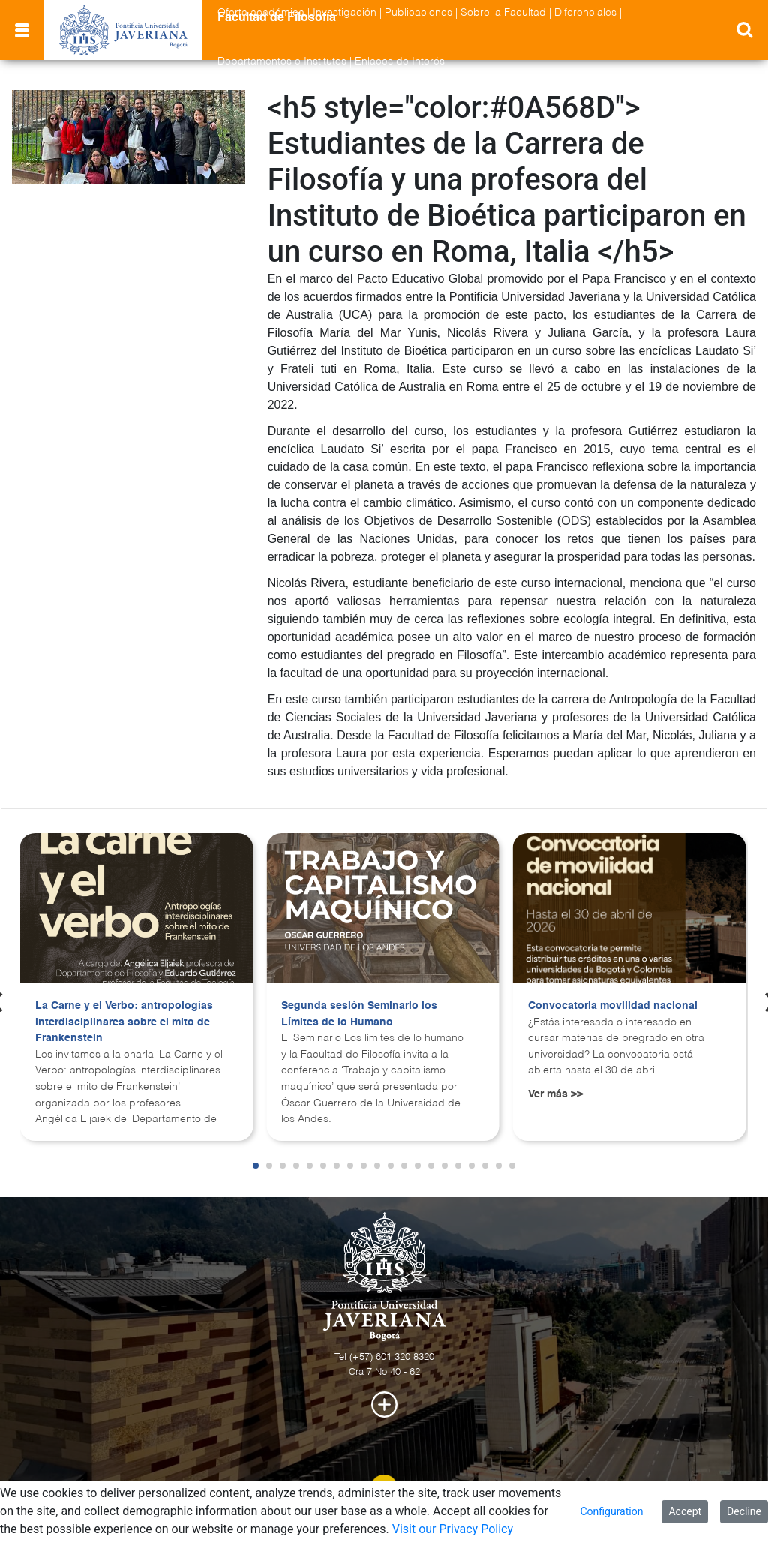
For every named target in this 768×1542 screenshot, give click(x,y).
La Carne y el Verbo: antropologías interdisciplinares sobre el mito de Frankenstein (124, 1021)
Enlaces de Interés (400, 61)
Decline (744, 1511)
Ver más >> (555, 1094)
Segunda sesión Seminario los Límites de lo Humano (359, 1014)
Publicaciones (418, 13)
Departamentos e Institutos (282, 61)
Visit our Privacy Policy (452, 1529)
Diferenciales (585, 13)
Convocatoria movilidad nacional (613, 1005)
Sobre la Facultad (503, 13)
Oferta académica (261, 13)
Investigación (344, 13)
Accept (684, 1511)
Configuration (611, 1511)
